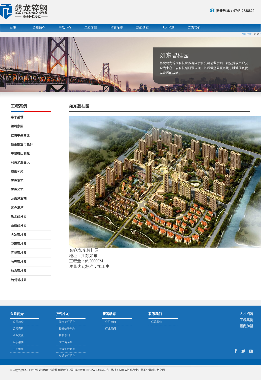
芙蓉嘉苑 (17, 180)
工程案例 (90, 27)
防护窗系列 (65, 342)
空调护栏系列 (67, 349)
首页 (13, 27)
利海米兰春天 (20, 162)
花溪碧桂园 (19, 244)
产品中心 (64, 27)
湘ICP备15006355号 (97, 369)
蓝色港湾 (17, 207)
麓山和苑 (17, 171)
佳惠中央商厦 (20, 135)
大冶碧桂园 (19, 235)
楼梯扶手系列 (67, 328)
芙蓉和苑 (17, 189)
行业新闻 (110, 328)
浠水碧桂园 (19, 216)
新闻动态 (142, 27)
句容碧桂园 (19, 262)
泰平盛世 (17, 117)
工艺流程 (18, 349)
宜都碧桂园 (19, 253)
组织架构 (18, 342)
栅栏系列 (64, 335)
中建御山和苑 (20, 153)
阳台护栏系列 (67, 321)
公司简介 (39, 27)
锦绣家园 (17, 126)
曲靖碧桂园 (19, 225)
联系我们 (194, 27)
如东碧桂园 (19, 271)
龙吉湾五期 (19, 198)
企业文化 (18, 335)
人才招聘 (168, 27)
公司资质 (18, 328)
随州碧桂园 (19, 280)
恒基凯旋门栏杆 (22, 144)
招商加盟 (116, 27)
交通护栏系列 (67, 355)
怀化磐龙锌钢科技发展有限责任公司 (24, 12)
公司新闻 (110, 321)
